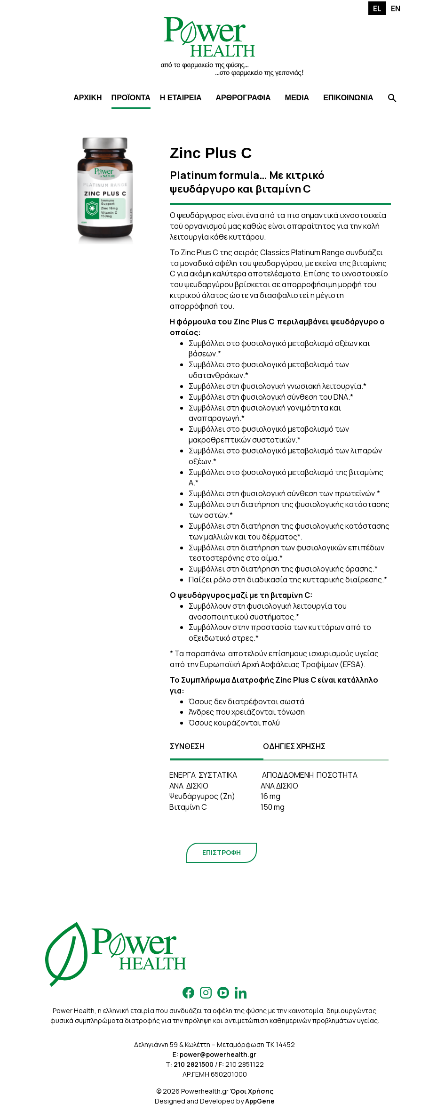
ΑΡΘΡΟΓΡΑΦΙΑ (242, 98)
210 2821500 (194, 1064)
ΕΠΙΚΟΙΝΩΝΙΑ (348, 98)
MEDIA (297, 98)
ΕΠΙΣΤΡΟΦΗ (221, 852)
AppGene (260, 1100)
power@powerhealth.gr (218, 1054)
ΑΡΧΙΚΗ (87, 98)
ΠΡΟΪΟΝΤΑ (131, 98)
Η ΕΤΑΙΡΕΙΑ (181, 98)
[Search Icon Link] (392, 99)
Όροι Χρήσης (251, 1091)
